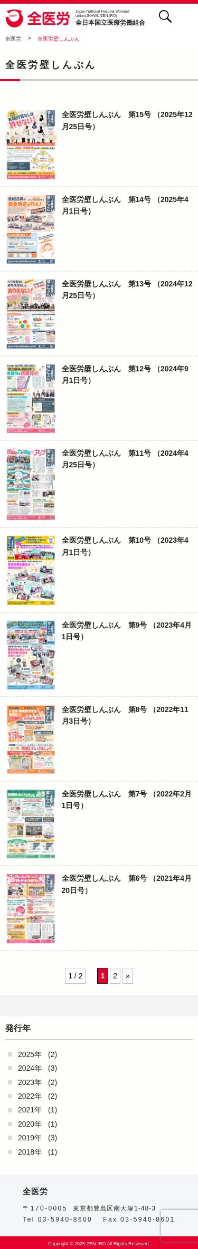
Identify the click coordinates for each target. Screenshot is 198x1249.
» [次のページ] (128, 976)
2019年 (30, 1137)
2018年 (30, 1152)
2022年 (30, 1096)
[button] (186, 18)
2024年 (30, 1068)
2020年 (30, 1124)
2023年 (30, 1082)
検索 (165, 16)
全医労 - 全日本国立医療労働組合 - (37, 18)
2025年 (30, 1054)
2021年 (30, 1110)
